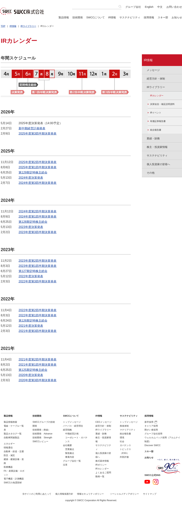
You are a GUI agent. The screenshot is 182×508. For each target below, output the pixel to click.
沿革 (65, 465)
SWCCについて (95, 17)
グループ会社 (133, 6)
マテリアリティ (127, 429)
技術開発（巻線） (41, 429)
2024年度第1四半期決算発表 (38, 216)
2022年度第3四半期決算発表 (38, 281)
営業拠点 (69, 449)
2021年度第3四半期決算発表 (38, 330)
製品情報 (63, 17)
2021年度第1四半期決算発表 (38, 364)
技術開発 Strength (42, 437)
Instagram (155, 482)
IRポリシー (101, 465)
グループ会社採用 (153, 433)
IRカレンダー (156, 95)
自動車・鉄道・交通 (14, 451)
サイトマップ (149, 494)
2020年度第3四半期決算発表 (38, 380)
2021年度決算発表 (31, 325)
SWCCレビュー (40, 441)
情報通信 (8, 447)
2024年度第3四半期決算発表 (38, 182)
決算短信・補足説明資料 (162, 104)
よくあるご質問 (103, 472)
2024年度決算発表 (31, 177)
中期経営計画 (72, 433)
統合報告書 (155, 130)
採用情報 (149, 17)
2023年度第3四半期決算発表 (38, 232)
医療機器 (8, 467)
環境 (122, 437)
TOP (3, 26)
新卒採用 (150, 422)
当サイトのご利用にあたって (36, 494)
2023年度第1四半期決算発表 (38, 265)
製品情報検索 (10, 422)
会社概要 (67, 445)
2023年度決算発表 (31, 227)
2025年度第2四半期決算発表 (38, 162)
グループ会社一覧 (72, 461)
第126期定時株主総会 (33, 320)
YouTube (147, 482)
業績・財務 (101, 433)
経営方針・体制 (103, 426)
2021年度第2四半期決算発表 (38, 359)
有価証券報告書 (158, 121)
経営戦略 (67, 429)
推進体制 (124, 426)
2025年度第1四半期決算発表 (38, 167)
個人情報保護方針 (64, 494)
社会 (122, 441)
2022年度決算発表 (31, 276)
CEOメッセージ (103, 422)
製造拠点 (69, 453)
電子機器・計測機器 (14, 478)
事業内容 (69, 457)
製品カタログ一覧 (13, 433)
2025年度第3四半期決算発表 (38, 133)
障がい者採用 (151, 429)
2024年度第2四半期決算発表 (38, 211)
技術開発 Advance (42, 433)
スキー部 (163, 17)
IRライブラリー (28, 26)
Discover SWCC (152, 445)
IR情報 (112, 17)
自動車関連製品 (11, 437)
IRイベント (155, 112)
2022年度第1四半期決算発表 (38, 315)
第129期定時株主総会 (33, 172)
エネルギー (9, 443)
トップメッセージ (72, 422)
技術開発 (77, 17)
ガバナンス (125, 445)
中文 (159, 6)
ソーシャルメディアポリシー (124, 494)
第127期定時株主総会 (33, 271)
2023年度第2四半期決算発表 (38, 260)
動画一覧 (99, 476)
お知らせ (177, 17)
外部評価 (124, 457)
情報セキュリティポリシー (90, 494)
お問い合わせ (174, 6)
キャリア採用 (151, 426)
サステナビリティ (129, 17)
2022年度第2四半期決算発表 (38, 310)
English (149, 6)
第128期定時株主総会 (33, 221)
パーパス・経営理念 (73, 426)
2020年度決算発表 (31, 375)
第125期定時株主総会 (33, 369)
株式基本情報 (102, 461)
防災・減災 (9, 455)
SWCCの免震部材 (13, 482)
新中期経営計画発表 (32, 128)
